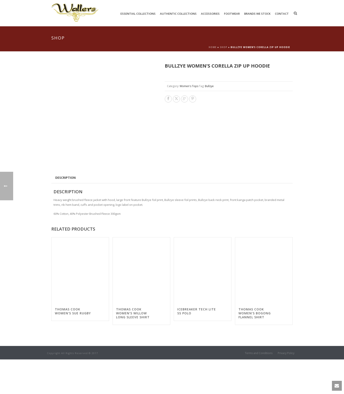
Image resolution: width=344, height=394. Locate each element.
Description (65, 212)
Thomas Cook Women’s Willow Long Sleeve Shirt (133, 348)
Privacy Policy (286, 388)
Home (213, 47)
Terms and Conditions (258, 388)
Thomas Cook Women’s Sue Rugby (73, 346)
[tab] (65, 212)
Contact (282, 14)
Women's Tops (189, 86)
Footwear (232, 14)
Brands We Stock (257, 14)
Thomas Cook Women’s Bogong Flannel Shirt (254, 348)
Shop (223, 47)
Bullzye (209, 86)
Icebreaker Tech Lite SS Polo (196, 346)
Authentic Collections (178, 14)
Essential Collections (138, 14)
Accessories (210, 14)
